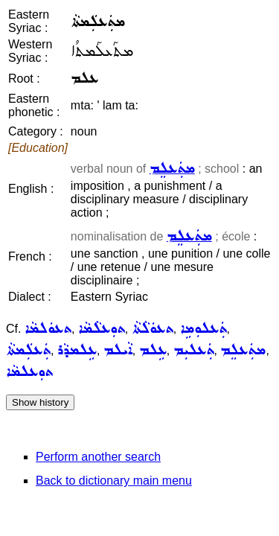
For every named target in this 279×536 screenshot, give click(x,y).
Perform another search (98, 456)
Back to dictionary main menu (114, 480)
